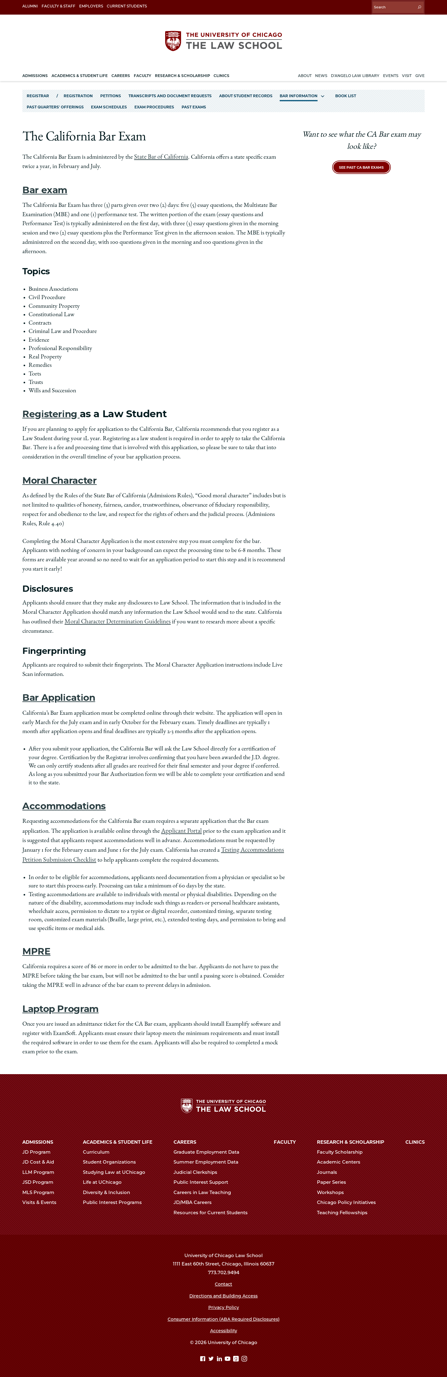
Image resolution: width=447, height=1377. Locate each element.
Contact (223, 1280)
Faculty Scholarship (342, 1148)
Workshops (333, 1188)
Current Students (127, 6)
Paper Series (334, 1178)
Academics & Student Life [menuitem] (80, 72)
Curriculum (99, 1148)
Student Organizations (112, 1158)
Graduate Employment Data (209, 1148)
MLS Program (41, 1188)
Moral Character (62, 477)
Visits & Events (42, 1198)
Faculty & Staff (58, 6)
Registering (53, 410)
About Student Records (246, 92)
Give (420, 72)
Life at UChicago (105, 1178)
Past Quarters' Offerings (55, 104)
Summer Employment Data (209, 1158)
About (305, 72)
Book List (345, 92)
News (321, 72)
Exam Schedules (109, 104)
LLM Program (41, 1168)
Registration (78, 92)
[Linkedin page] (220, 1355)
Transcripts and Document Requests (170, 92)
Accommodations (67, 801)
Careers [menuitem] (120, 72)
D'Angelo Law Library (355, 72)
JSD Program (40, 1178)
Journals (329, 1168)
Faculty (285, 1138)
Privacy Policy (223, 1303)
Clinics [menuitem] (221, 72)
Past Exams (194, 104)
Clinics (415, 1138)
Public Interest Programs (115, 1198)
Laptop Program (63, 1002)
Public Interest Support (203, 1178)
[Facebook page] (203, 1355)
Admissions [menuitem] (35, 72)
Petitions (110, 92)
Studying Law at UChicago (117, 1168)
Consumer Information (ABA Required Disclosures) (224, 1315)
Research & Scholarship (350, 1138)
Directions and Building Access (223, 1292)
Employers (91, 6)
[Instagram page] (244, 1355)
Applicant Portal (180, 826)
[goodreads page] (236, 1355)
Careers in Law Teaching (205, 1188)
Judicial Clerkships (198, 1168)
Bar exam (46, 186)
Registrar (38, 92)
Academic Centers (341, 1158)
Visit (407, 72)
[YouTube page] (228, 1355)
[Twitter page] (211, 1355)
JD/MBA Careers (195, 1198)
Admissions (37, 1138)
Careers (185, 1138)
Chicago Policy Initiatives (349, 1198)
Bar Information (299, 92)
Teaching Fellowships (345, 1208)
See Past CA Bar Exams (361, 164)
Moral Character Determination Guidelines (115, 618)
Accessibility (223, 1326)
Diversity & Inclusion (109, 1188)
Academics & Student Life (117, 1138)
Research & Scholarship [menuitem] (182, 72)
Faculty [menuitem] (142, 72)
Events (390, 72)
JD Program (39, 1148)
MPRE (37, 945)
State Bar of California (160, 154)
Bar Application (62, 693)
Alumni (30, 6)
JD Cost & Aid (40, 1158)
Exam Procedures (154, 104)
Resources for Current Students (213, 1208)
